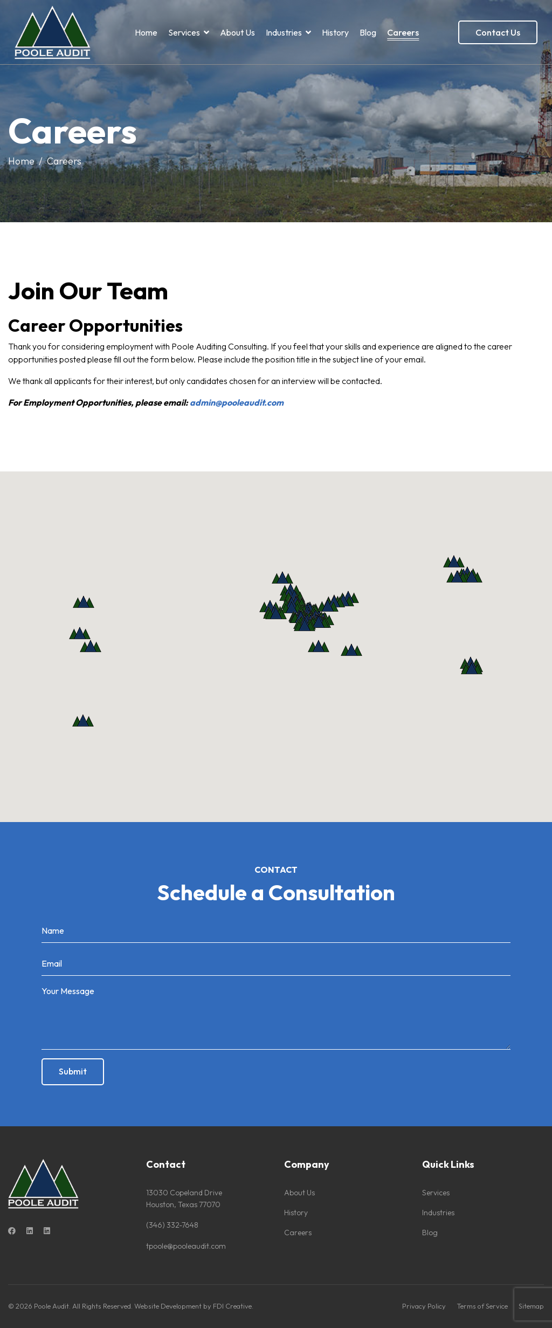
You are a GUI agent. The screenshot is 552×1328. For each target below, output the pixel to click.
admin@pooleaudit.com (237, 402)
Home (146, 32)
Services (184, 32)
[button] (83, 720)
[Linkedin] (29, 1231)
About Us (237, 32)
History (335, 32)
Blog (368, 32)
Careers (403, 32)
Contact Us (497, 32)
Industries (284, 32)
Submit (73, 1071)
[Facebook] (12, 1231)
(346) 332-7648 (172, 1225)
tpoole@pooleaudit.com (186, 1246)
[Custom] (47, 1231)
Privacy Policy (424, 1306)
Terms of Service (482, 1306)
